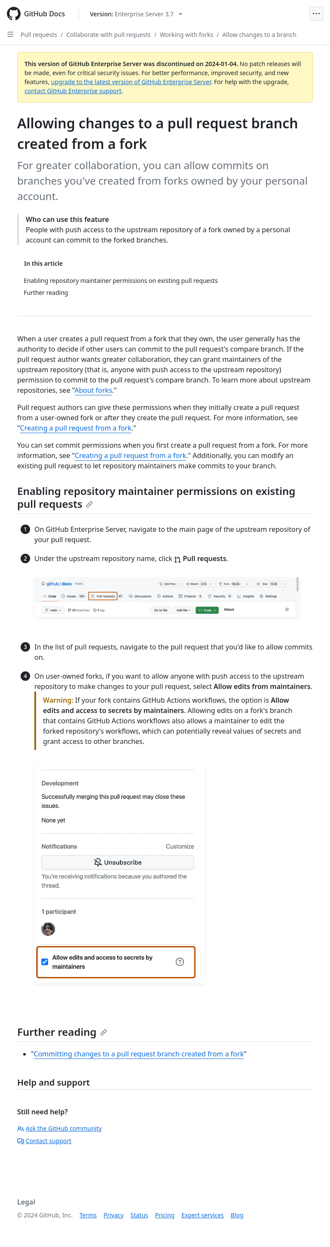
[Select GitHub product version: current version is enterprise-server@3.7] (136, 14)
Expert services (202, 1215)
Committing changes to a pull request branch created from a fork (139, 1054)
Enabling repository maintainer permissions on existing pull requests (156, 497)
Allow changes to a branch (259, 34)
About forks (93, 390)
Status (139, 1215)
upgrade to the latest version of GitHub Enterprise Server (131, 82)
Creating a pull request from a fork (75, 428)
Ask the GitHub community (59, 1128)
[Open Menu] (316, 14)
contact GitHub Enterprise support (73, 91)
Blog (237, 1215)
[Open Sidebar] (10, 34)
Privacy (114, 1215)
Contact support (44, 1141)
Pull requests (39, 34)
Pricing (164, 1215)
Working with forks (186, 34)
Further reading (62, 1032)
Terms (88, 1215)
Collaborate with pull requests (108, 34)
